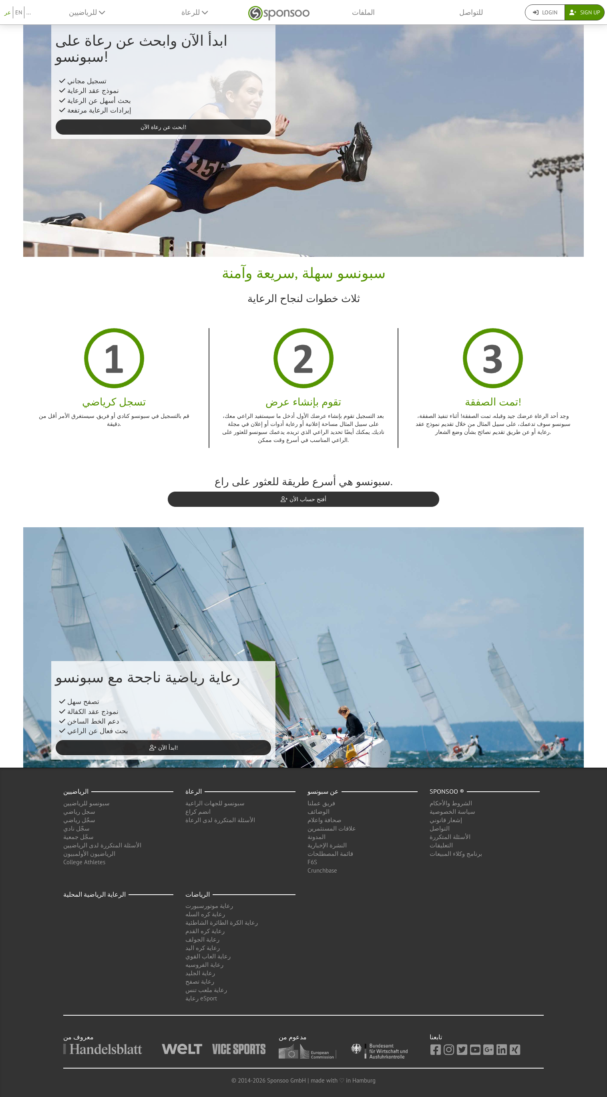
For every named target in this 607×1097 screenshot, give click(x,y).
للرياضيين (87, 12)
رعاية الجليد (200, 973)
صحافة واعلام (325, 820)
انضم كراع (198, 811)
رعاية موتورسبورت (209, 905)
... (28, 12)
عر (7, 12)
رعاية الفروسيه (204, 964)
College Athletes (84, 862)
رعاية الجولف (202, 939)
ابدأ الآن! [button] (163, 747)
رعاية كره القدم (205, 931)
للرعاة (194, 12)
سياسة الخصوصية (452, 811)
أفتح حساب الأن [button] (303, 499)
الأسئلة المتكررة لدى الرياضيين (102, 845)
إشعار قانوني (446, 820)
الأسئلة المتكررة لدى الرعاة (220, 820)
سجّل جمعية (78, 837)
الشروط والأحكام (451, 803)
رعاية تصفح (199, 981)
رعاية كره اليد (202, 948)
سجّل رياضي (79, 820)
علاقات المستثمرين (332, 828)
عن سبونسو (323, 791)
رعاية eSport (201, 998)
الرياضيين (75, 791)
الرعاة (193, 791)
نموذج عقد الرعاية (89, 90)
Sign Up (584, 12)
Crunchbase (322, 870)
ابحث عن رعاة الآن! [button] (163, 127)
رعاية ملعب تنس (206, 990)
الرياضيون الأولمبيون (89, 853)
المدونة (317, 837)
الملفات (363, 12)
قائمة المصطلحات (330, 853)
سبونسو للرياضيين (86, 803)
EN (18, 12)
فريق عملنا (321, 803)
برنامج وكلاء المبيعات (456, 853)
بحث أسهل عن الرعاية (95, 100)
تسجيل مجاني (83, 81)
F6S (312, 862)
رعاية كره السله (205, 914)
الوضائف (319, 811)
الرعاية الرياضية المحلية (94, 894)
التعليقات (441, 845)
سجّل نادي (76, 828)
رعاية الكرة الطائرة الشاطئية (221, 922)
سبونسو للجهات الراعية (215, 803)
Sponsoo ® (447, 791)
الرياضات (197, 894)
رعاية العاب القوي (208, 956)
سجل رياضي (79, 811)
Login (545, 12)
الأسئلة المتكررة (450, 837)
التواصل (440, 828)
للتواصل (471, 12)
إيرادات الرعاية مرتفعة (95, 110)
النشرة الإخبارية (327, 845)
